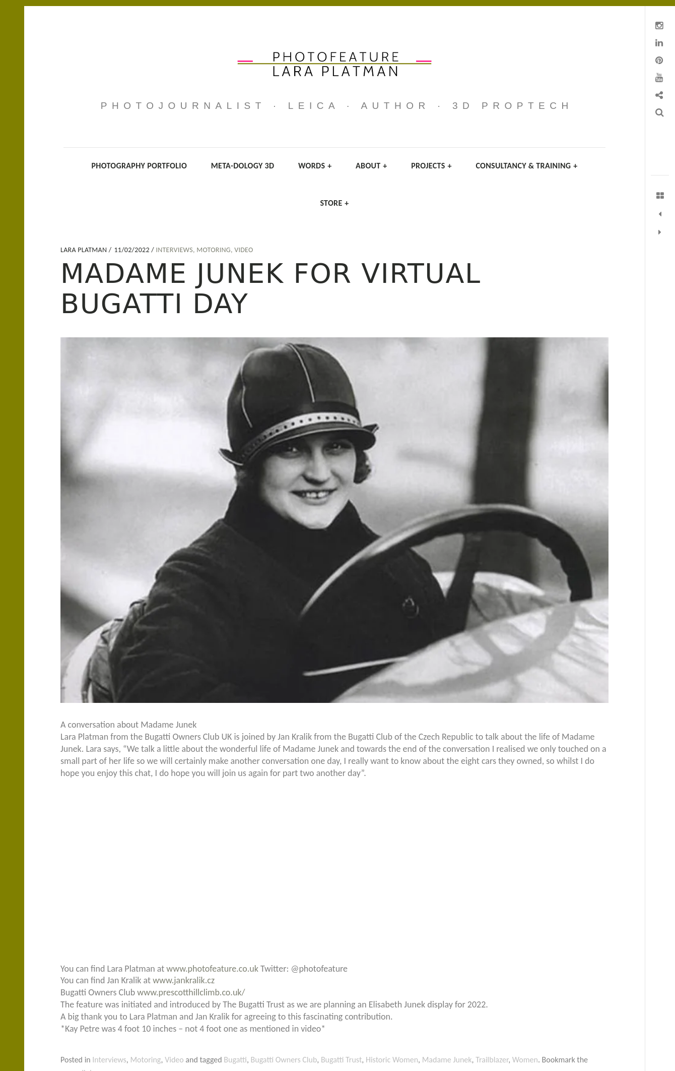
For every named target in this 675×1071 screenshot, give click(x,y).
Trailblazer (492, 1059)
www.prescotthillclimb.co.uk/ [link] (191, 992)
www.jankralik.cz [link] (184, 980)
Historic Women (392, 1059)
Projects (431, 165)
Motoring (213, 250)
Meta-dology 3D (243, 165)
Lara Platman (84, 250)
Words (314, 165)
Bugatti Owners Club (284, 1059)
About (371, 165)
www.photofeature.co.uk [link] (212, 968)
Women (525, 1059)
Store (334, 203)
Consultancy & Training (526, 165)
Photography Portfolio (139, 165)
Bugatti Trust (341, 1059)
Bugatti (235, 1059)
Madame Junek (447, 1059)
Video (243, 250)
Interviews (174, 250)
